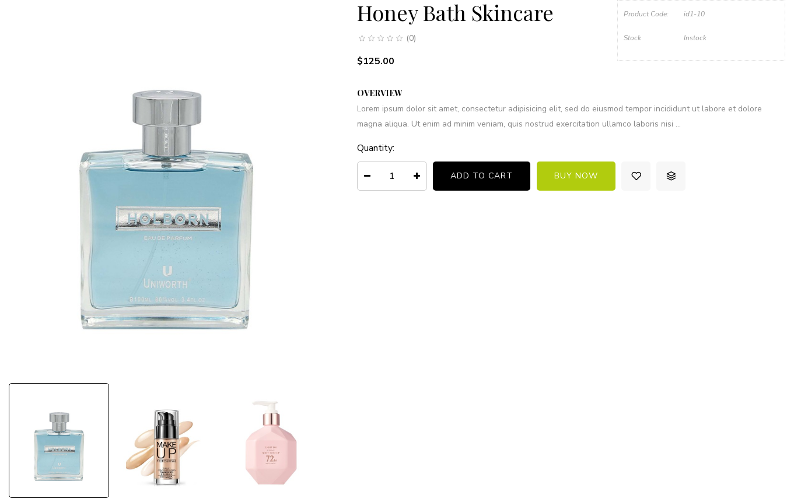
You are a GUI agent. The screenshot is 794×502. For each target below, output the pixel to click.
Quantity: (375, 148)
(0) (411, 38)
